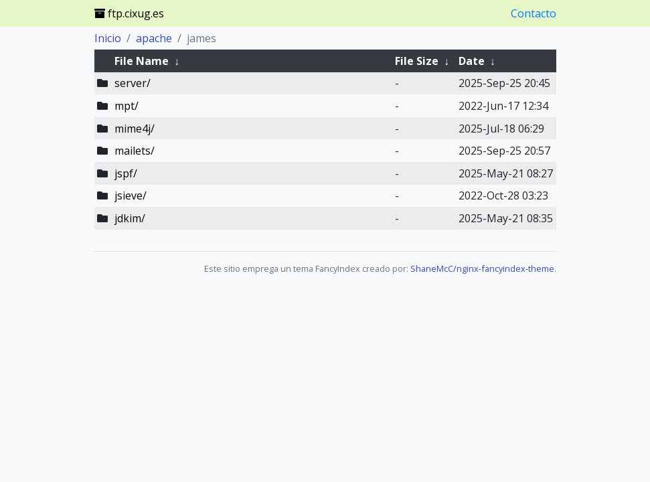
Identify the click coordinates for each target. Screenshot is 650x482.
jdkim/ (129, 218)
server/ (132, 83)
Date (472, 61)
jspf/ (125, 173)
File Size (416, 61)
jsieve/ (130, 195)
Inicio (107, 38)
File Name (141, 61)
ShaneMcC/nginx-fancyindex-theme (482, 268)
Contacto (533, 13)
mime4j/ (134, 128)
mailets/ (134, 150)
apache (154, 38)
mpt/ (126, 105)
